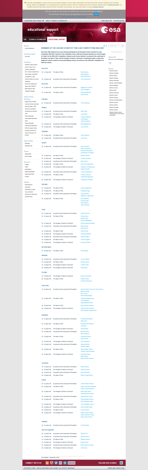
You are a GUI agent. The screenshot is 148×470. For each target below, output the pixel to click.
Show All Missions (29, 48)
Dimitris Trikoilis (85, 155)
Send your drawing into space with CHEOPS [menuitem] (31, 85)
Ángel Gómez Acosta (87, 396)
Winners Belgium (113, 85)
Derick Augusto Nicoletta (88, 223)
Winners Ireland (113, 105)
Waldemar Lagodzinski (87, 196)
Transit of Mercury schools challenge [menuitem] (32, 80)
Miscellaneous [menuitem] (28, 184)
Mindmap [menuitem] (27, 143)
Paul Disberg (84, 250)
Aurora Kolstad (85, 259)
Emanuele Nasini (85, 242)
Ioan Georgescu (85, 341)
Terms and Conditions (116, 468)
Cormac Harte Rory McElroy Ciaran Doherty (85, 203)
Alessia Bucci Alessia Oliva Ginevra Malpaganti (86, 218)
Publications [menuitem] (28, 169)
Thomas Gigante (85, 239)
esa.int (42, 5)
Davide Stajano (85, 236)
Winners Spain (113, 75)
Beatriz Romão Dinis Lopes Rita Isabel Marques (86, 293)
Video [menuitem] (26, 166)
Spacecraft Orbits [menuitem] (29, 174)
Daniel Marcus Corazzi (87, 445)
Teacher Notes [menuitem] (29, 196)
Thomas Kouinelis (86, 158)
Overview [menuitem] (27, 56)
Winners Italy (112, 90)
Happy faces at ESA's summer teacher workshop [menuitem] (32, 103)
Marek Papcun (85, 366)
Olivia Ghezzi (84, 231)
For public (105, 21)
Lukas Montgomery (86, 188)
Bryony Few (84, 433)
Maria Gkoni (84, 161)
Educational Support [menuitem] (29, 54)
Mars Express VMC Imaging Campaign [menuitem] (30, 90)
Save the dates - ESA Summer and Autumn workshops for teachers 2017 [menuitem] (31, 110)
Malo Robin (84, 111)
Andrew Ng (84, 448)
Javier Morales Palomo (87, 383)
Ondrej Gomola (85, 369)
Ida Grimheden (85, 425)
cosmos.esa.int (97, 7)
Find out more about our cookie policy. (74, 17)
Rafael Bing (84, 267)
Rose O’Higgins (85, 89)
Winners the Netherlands (115, 100)
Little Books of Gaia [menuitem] (30, 189)
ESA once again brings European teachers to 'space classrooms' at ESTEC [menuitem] (31, 131)
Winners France (113, 95)
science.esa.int (113, 5)
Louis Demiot (84, 127)
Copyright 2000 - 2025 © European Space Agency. (49, 468)
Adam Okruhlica (85, 372)
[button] (110, 63)
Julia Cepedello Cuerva (87, 404)
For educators (119, 21)
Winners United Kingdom (115, 83)
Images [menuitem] (27, 164)
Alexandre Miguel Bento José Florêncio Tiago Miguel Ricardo (87, 300)
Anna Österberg (85, 103)
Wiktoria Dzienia (85, 439)
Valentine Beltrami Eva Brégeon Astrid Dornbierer (86, 119)
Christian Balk (85, 265)
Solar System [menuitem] (28, 156)
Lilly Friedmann (85, 135)
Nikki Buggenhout (86, 124)
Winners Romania (114, 80)
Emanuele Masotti (86, 234)
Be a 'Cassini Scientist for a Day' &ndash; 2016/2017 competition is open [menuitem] (32, 74)
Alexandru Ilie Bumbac (87, 324)
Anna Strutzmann (86, 79)
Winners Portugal (113, 107)
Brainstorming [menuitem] (28, 145)
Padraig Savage (85, 191)
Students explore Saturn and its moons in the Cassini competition (116, 114)
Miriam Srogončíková (87, 375)
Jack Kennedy (85, 193)
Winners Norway (113, 97)
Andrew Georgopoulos (87, 164)
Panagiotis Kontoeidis (87, 179)
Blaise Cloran (84, 442)
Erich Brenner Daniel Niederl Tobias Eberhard (85, 74)
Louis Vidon (84, 114)
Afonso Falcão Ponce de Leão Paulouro (92, 289)
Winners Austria (113, 70)
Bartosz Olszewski (86, 276)
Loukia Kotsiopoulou (86, 172)
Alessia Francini (85, 213)
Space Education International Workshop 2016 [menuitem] (31, 118)
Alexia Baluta (84, 328)
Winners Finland (113, 102)
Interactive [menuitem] (27, 187)
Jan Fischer (84, 138)
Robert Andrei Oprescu (87, 358)
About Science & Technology (56, 21)
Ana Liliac (83, 326)
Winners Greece (113, 87)
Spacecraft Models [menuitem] (30, 171)
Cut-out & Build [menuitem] (29, 192)
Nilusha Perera (85, 436)
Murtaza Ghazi (85, 262)
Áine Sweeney (85, 198)
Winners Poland (113, 109)
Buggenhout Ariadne (86, 87)
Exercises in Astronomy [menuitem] (31, 194)
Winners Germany (114, 92)
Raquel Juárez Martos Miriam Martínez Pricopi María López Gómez (87, 415)
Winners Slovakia (113, 73)
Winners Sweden (113, 78)
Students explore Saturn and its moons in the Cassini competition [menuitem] (31, 67)
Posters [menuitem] (27, 176)
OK (97, 14)
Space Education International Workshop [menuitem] (31, 124)
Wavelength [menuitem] (28, 154)
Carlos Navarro (85, 410)
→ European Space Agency (33, 21)
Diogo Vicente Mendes (87, 305)
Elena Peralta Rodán (86, 407)
